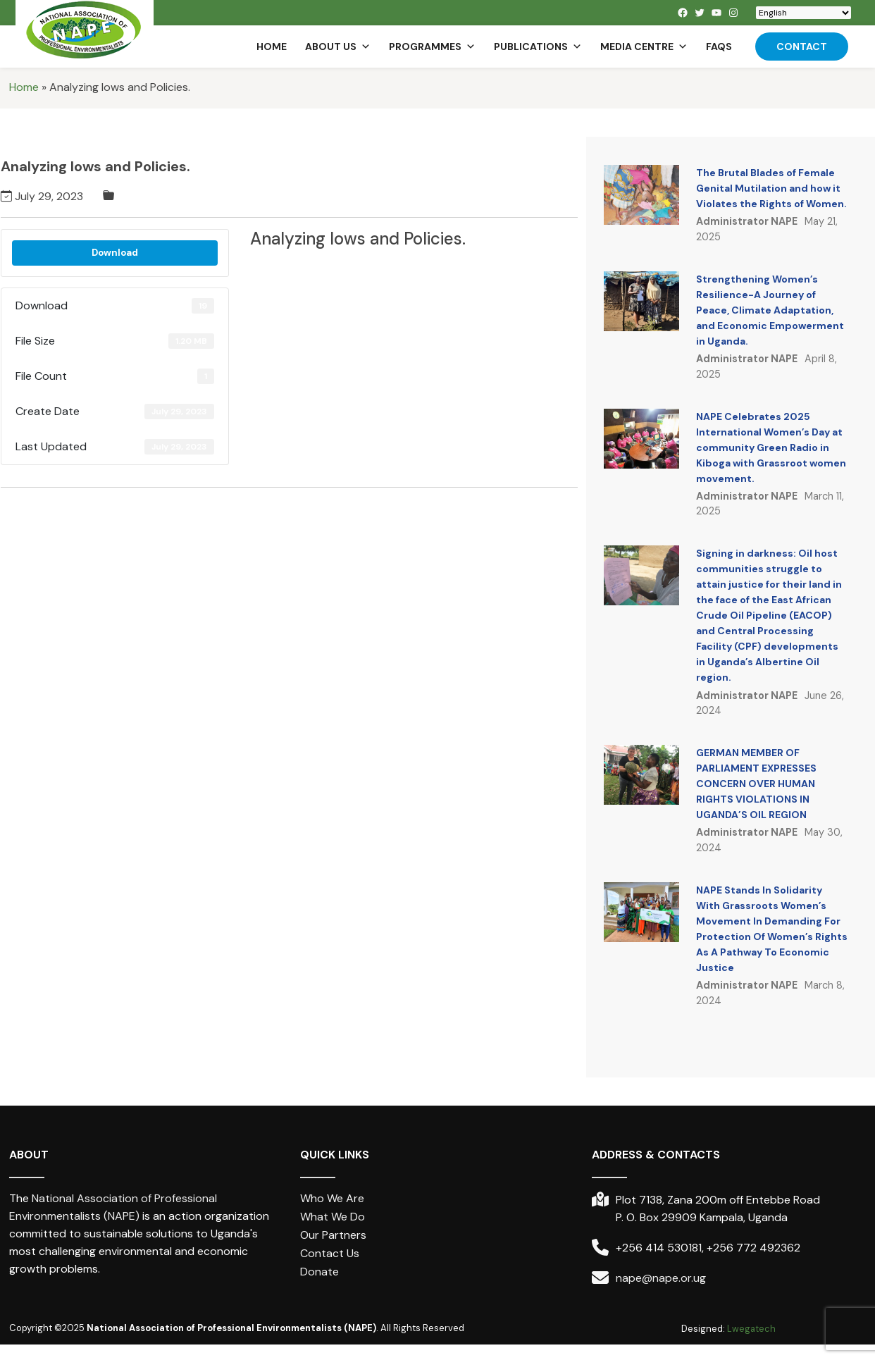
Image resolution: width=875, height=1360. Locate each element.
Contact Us (329, 1253)
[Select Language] (803, 12)
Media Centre (644, 46)
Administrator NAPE (747, 221)
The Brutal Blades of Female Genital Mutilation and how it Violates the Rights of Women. (771, 188)
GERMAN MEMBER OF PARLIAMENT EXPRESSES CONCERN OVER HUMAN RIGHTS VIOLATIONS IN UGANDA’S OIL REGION (756, 783)
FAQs (719, 46)
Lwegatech (751, 1329)
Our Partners (333, 1235)
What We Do (332, 1216)
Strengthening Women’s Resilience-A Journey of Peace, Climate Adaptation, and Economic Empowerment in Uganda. (770, 310)
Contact (801, 46)
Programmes (432, 46)
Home (271, 46)
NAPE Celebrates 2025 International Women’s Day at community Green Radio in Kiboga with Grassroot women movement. (771, 447)
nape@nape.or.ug (661, 1278)
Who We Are (332, 1198)
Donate (319, 1271)
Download (115, 253)
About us (338, 46)
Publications (538, 46)
